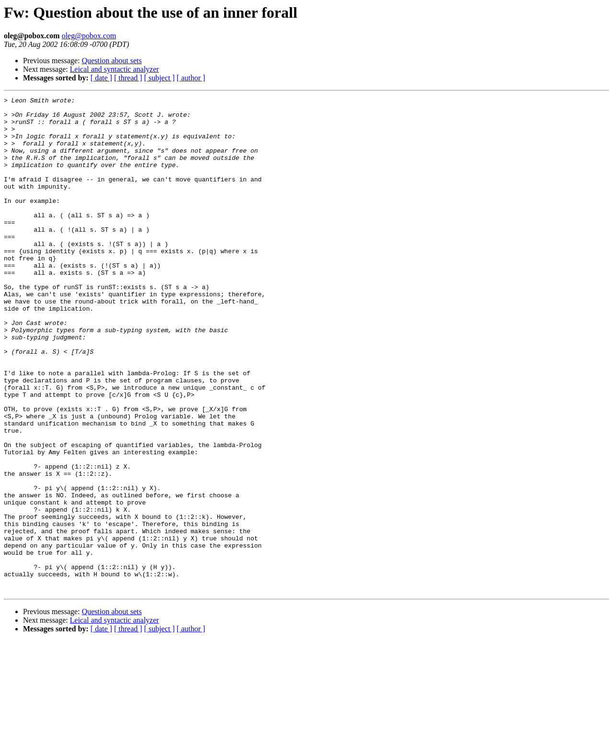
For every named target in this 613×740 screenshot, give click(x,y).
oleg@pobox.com (89, 36)
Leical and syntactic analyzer (114, 69)
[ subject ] (159, 78)
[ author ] (191, 78)
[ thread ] (128, 78)
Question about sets (112, 60)
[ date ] (101, 78)
